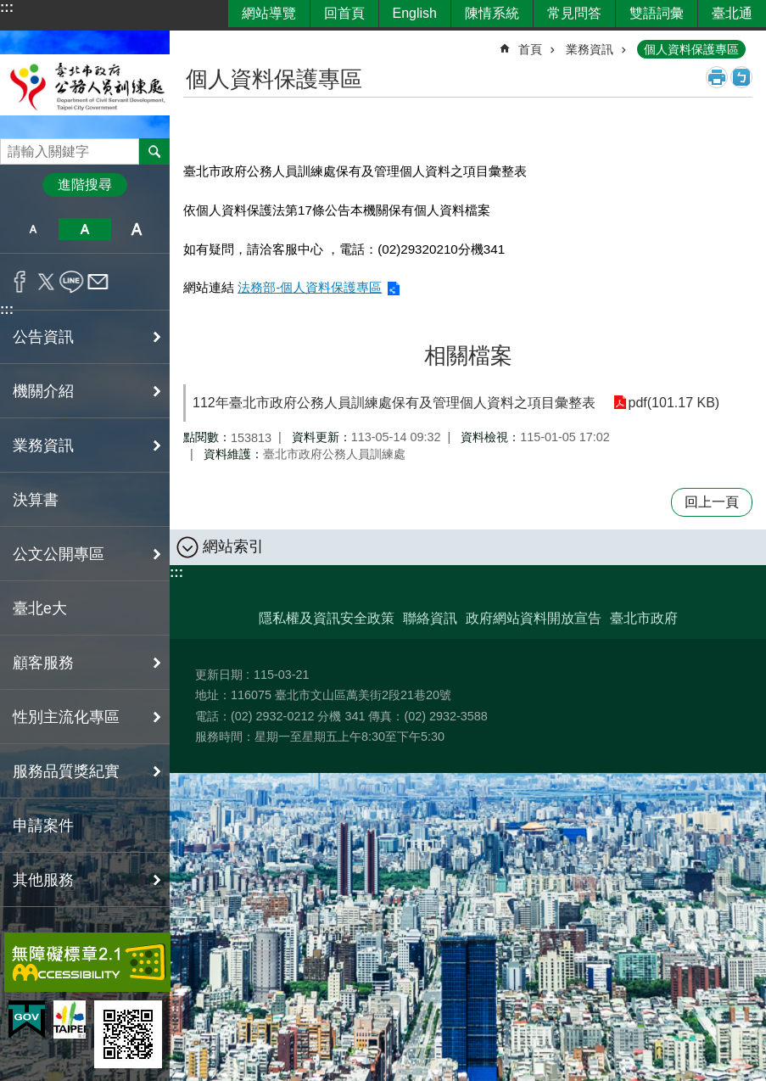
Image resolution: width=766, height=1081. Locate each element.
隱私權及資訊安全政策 (326, 618)
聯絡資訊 (430, 618)
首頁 (530, 49)
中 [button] (84, 229)
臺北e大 (40, 608)
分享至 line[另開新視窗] (72, 281)
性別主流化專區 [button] (66, 717)
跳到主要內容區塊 (8, 8)
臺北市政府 (644, 618)
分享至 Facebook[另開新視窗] (20, 281)
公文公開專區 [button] (58, 554)
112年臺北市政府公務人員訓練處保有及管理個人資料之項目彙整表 (394, 402)
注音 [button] (741, 77)
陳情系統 (492, 13)
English (415, 13)
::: (7, 7)
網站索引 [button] (233, 546)
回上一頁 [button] (712, 502)
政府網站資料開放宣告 (533, 618)
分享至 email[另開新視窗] (98, 281)
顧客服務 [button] (43, 662)
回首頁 (344, 13)
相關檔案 (468, 355)
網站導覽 (269, 13)
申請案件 (43, 825)
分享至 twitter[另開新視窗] (46, 281)
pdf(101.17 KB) (673, 402)
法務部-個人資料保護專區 (310, 287)
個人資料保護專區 (691, 49)
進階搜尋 (85, 184)
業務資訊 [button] (43, 445)
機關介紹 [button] (43, 391)
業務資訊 (589, 49)
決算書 (36, 499)
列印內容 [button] (717, 77)
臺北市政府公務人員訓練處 (85, 84)
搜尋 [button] (154, 151)
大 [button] (137, 229)
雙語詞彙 (656, 13)
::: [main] (194, 42)
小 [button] (33, 229)
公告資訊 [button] (43, 336)
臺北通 (732, 13)
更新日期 (219, 674)
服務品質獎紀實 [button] (66, 771)
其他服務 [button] (43, 879)
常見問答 (574, 13)
